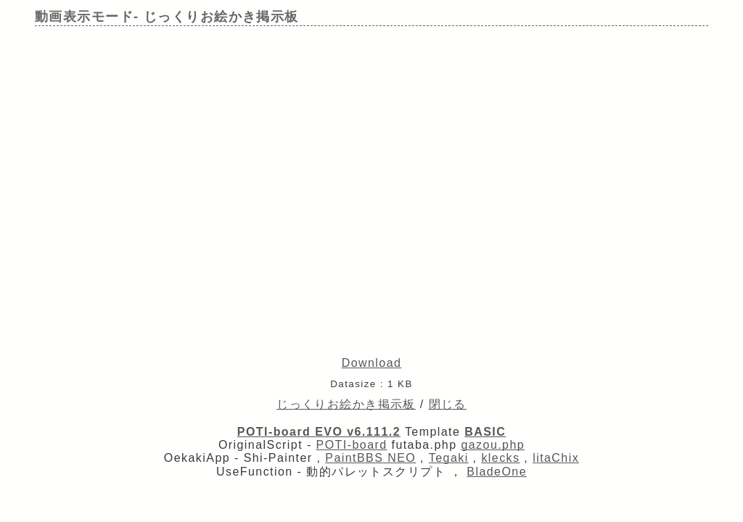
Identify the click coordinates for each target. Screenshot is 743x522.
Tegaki (449, 458)
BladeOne (497, 471)
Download (372, 363)
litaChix (556, 458)
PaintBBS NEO (370, 458)
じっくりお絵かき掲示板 (346, 404)
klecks (500, 458)
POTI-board (351, 445)
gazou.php (493, 445)
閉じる (448, 404)
